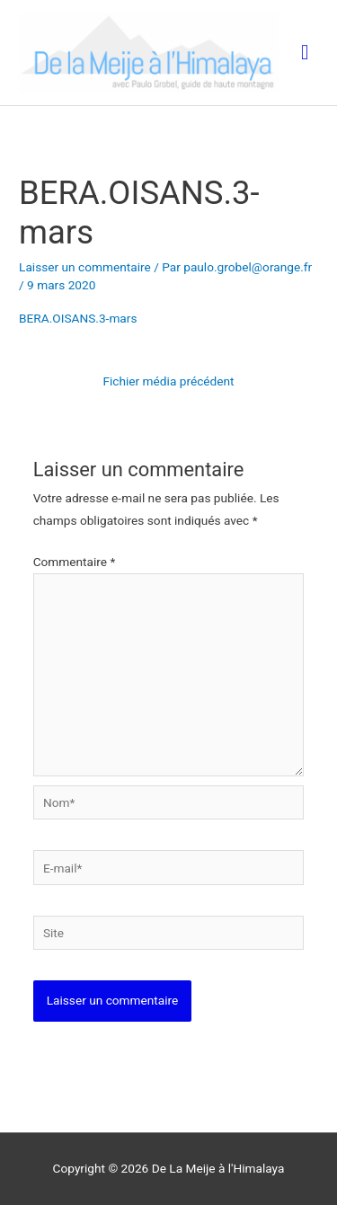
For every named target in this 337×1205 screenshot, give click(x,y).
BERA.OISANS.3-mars (78, 318)
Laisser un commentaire (85, 267)
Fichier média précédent (168, 381)
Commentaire (74, 561)
